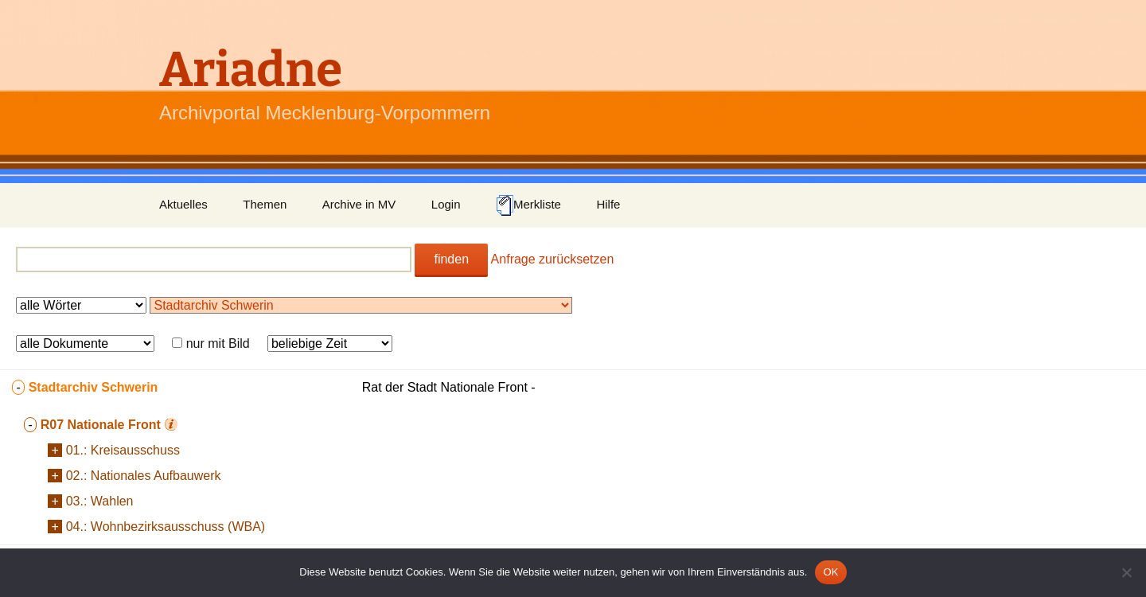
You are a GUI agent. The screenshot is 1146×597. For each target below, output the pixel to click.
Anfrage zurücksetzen (552, 259)
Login (446, 204)
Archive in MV (359, 204)
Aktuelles (183, 204)
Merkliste (528, 205)
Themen (264, 204)
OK (830, 572)
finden (451, 259)
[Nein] (1126, 572)
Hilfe (608, 204)
